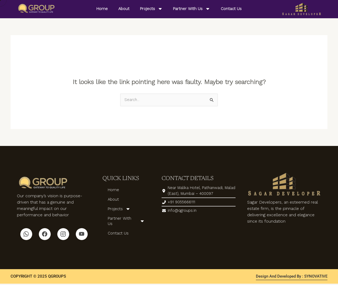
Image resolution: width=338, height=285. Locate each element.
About (123, 8)
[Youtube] (82, 235)
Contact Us (231, 8)
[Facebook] (45, 235)
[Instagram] (63, 235)
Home (102, 8)
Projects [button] (151, 8)
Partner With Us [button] (191, 8)
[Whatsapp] (26, 235)
